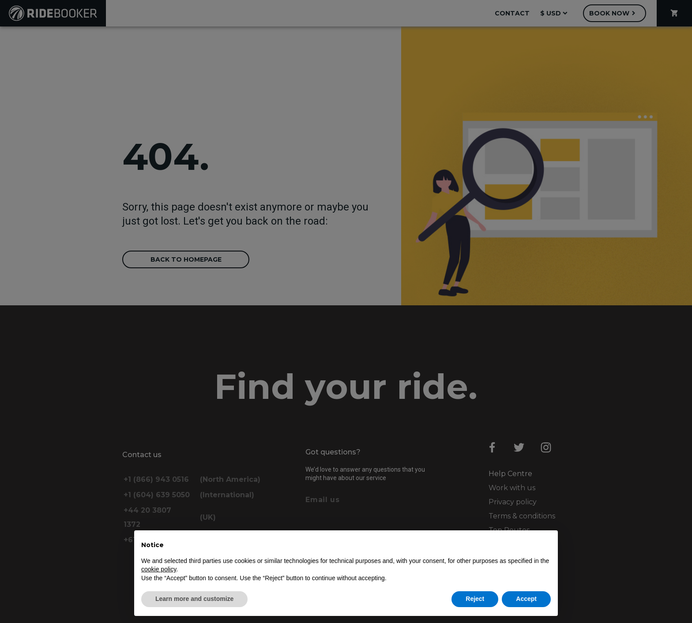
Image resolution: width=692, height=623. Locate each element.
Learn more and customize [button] (194, 598)
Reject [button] (475, 598)
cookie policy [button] (158, 569)
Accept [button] (526, 598)
